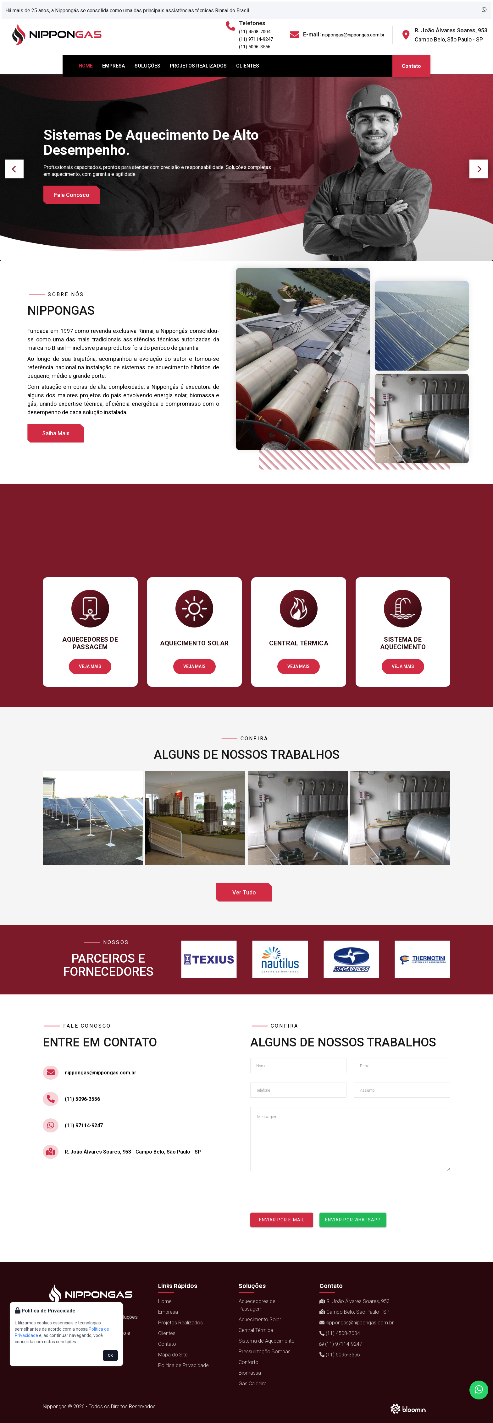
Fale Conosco (71, 195)
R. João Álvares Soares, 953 (354, 1301)
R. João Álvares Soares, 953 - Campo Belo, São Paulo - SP (133, 1152)
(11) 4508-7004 (254, 32)
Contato (411, 66)
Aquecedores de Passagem (257, 1305)
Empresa (113, 66)
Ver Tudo (244, 892)
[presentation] (298, 1193)
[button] (14, 169)
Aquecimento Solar (260, 1320)
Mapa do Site (173, 1355)
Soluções (147, 66)
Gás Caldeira (253, 1384)
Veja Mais (90, 666)
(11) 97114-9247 (256, 39)
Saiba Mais (55, 433)
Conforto (248, 1362)
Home (86, 66)
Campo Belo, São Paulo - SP (449, 39)
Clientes (247, 66)
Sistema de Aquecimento (267, 1341)
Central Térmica (256, 1330)
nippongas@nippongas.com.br (353, 35)
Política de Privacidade (183, 1365)
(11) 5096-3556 (254, 47)
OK (110, 1355)
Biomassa (250, 1373)
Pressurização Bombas (265, 1352)
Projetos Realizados (198, 66)
